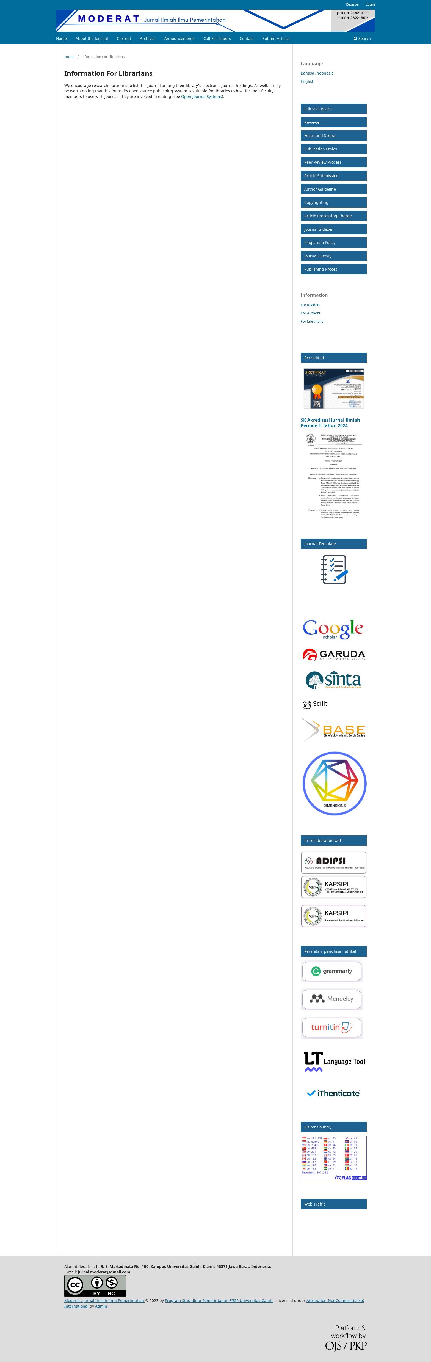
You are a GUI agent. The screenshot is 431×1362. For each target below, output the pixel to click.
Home (61, 38)
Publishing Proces (320, 269)
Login (370, 4)
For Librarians (312, 321)
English (307, 81)
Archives (148, 38)
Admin (101, 1306)
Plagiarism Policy (319, 242)
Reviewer (312, 122)
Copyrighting (316, 202)
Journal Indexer (318, 229)
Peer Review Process (323, 162)
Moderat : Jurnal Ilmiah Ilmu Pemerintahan (104, 1300)
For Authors (310, 313)
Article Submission (321, 175)
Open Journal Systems (201, 96)
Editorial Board (318, 108)
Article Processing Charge (328, 215)
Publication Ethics (320, 149)
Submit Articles (277, 38)
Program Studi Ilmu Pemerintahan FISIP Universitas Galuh (219, 1300)
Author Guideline (320, 189)
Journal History (317, 256)
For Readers (310, 304)
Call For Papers (217, 38)
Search (362, 38)
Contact (247, 38)
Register (352, 4)
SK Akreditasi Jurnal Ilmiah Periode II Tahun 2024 (330, 423)
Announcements (179, 38)
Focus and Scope (319, 135)
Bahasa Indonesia (317, 73)
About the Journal (92, 38)
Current (124, 38)
